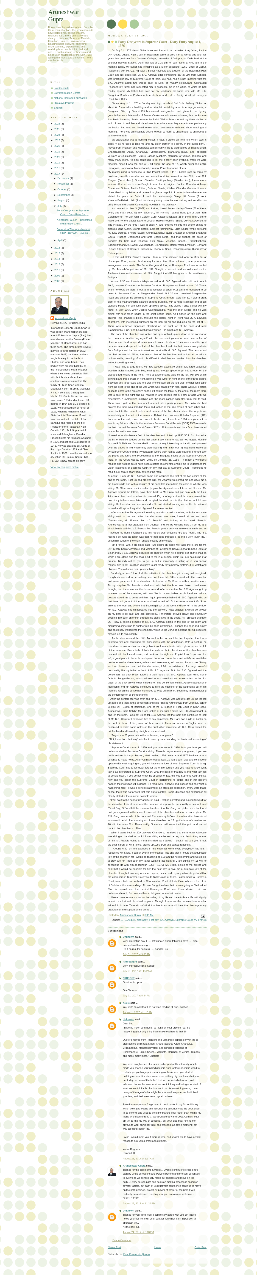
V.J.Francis (200, 919)
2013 (57, 264)
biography (142, 919)
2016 (57, 247)
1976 (123, 919)
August (131, 919)
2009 (57, 275)
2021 (57, 151)
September (63, 195)
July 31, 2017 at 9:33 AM (136, 954)
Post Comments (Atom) (136, 1254)
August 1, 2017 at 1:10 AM (137, 1012)
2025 (57, 129)
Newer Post (114, 1247)
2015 (57, 253)
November (63, 183)
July (60, 206)
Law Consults (61, 88)
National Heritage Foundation (70, 98)
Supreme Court (184, 919)
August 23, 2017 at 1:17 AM (138, 1158)
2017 (57, 173)
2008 (57, 281)
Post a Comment (121, 1240)
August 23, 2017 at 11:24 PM (139, 1203)
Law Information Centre (67, 92)
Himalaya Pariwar (64, 103)
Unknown (128, 936)
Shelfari (58, 107)
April (60, 240)
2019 (57, 162)
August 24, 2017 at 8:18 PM (138, 1232)
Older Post (201, 1247)
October (62, 189)
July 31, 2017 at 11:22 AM (137, 971)
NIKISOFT (129, 978)
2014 (57, 258)
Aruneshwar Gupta (134, 1165)
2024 (57, 134)
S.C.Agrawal (167, 919)
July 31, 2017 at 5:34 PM (137, 995)
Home (157, 1247)
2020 (57, 157)
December (63, 178)
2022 (57, 145)
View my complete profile (64, 467)
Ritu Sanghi (130, 961)
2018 (57, 168)
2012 (57, 270)
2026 (57, 123)
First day (154, 919)
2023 (57, 140)
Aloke (126, 1002)
